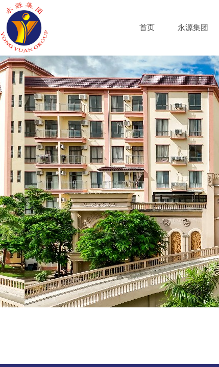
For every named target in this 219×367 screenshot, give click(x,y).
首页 (147, 27)
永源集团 (193, 27)
